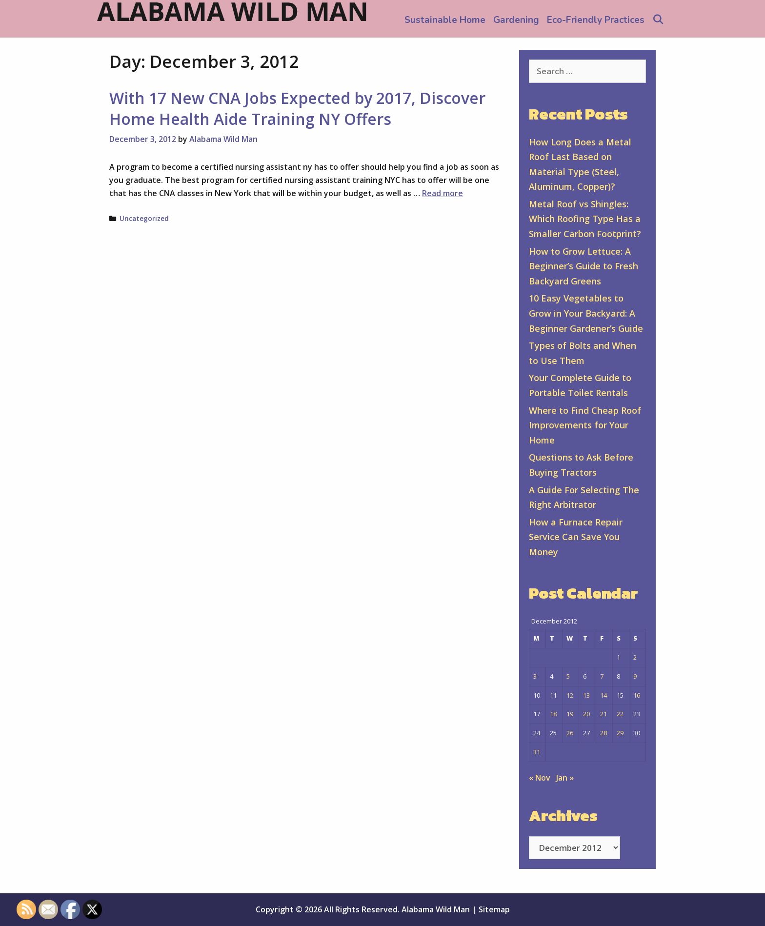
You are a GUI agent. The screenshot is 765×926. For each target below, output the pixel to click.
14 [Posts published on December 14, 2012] (603, 695)
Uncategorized (144, 218)
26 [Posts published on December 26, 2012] (569, 732)
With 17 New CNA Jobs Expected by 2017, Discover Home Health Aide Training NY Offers (297, 108)
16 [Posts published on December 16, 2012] (636, 695)
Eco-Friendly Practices (595, 20)
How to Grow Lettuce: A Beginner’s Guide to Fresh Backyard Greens (583, 266)
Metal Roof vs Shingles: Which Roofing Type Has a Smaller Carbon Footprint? (585, 219)
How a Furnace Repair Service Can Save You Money (576, 537)
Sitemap (494, 909)
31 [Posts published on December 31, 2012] (536, 751)
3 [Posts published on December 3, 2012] (535, 676)
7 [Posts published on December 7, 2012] (602, 676)
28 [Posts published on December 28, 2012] (603, 732)
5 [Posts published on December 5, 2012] (568, 676)
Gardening (516, 20)
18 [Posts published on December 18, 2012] (553, 713)
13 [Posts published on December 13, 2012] (586, 695)
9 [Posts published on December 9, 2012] (635, 676)
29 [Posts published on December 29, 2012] (620, 732)
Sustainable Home (444, 20)
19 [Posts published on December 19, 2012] (569, 713)
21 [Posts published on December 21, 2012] (603, 713)
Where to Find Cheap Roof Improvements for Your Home (585, 425)
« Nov (539, 777)
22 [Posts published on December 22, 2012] (620, 713)
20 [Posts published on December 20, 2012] (586, 713)
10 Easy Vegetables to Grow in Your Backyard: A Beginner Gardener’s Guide (586, 313)
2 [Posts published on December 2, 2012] (635, 657)
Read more (442, 193)
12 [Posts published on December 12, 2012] (569, 695)
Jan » (565, 777)
